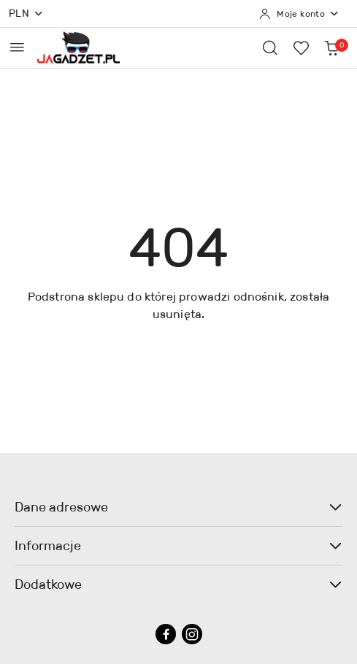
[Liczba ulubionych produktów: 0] (301, 47)
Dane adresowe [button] (178, 507)
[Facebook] (166, 634)
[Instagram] (192, 634)
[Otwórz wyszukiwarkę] (270, 47)
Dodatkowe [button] (178, 584)
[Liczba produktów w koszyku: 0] (331, 47)
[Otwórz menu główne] (17, 47)
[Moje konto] (299, 13)
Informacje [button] (178, 546)
